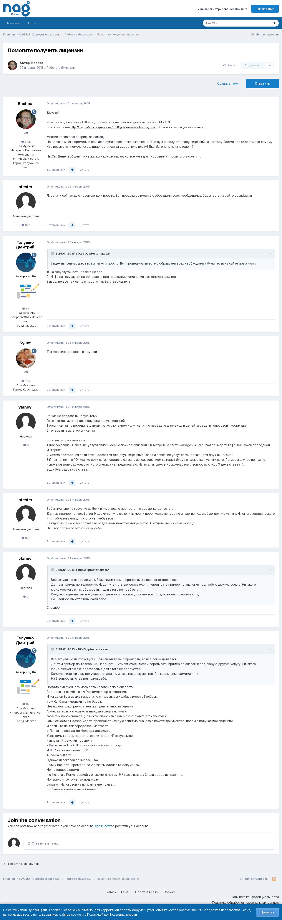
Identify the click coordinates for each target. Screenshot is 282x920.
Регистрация (265, 8)
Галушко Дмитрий (25, 245)
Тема (126, 892)
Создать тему (228, 83)
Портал (32, 23)
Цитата (84, 169)
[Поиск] (224, 23)
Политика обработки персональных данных (245, 902)
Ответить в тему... (44, 843)
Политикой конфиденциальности (112, 914)
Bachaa (37, 63)
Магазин (13, 23)
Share (229, 65)
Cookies (170, 892)
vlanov (25, 407)
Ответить (262, 83)
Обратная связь (147, 892)
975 (26, 224)
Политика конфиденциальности (255, 897)
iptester (25, 186)
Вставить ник (56, 169)
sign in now (103, 826)
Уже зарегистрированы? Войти (222, 9)
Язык (111, 892)
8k (25, 308)
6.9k (26, 141)
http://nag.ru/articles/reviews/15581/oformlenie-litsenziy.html (113, 127)
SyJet (25, 343)
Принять (267, 912)
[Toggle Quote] (53, 253)
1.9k (26, 381)
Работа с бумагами (61, 67)
